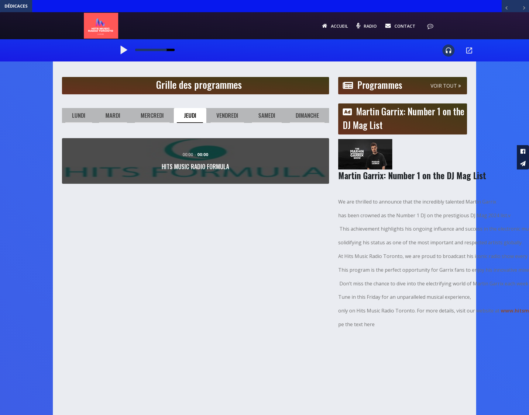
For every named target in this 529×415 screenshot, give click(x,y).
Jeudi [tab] (189, 117)
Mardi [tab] (112, 117)
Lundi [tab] (79, 117)
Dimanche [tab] (307, 117)
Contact (399, 26)
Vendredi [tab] (227, 117)
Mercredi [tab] (151, 117)
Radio (366, 26)
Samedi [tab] (267, 117)
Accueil (334, 26)
